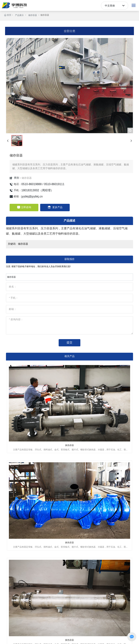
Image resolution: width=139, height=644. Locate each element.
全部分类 (69, 31)
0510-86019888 (31, 184)
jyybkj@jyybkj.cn (32, 196)
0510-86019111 (54, 184)
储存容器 (32, 15)
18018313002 (30, 190)
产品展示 (19, 15)
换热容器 (69, 445)
